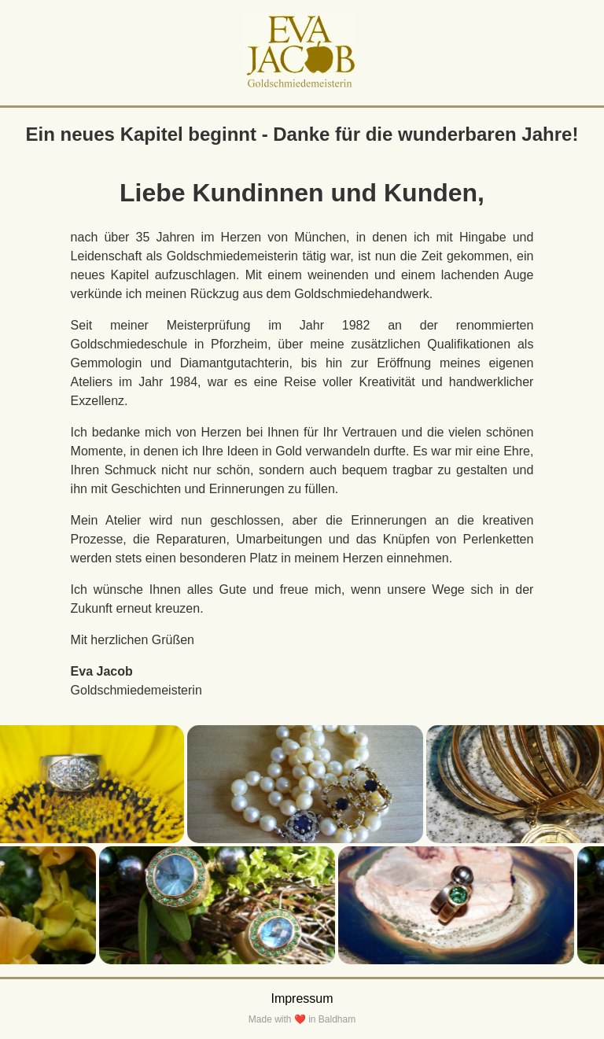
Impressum (302, 998)
